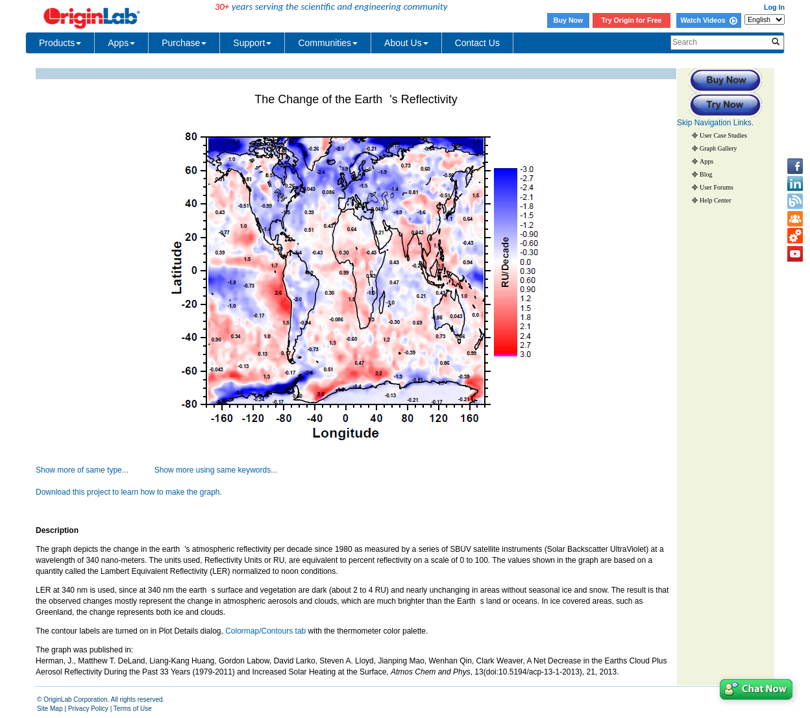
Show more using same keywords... (215, 470)
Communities (328, 43)
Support (252, 43)
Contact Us (477, 43)
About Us (406, 43)
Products (60, 43)
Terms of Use (133, 708)
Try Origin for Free (632, 20)
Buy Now (568, 20)
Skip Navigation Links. (715, 122)
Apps (121, 43)
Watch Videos (708, 20)
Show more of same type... (82, 470)
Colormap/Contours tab (265, 631)
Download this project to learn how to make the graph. (129, 492)
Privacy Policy (88, 708)
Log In (774, 7)
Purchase (184, 43)
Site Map (49, 708)
